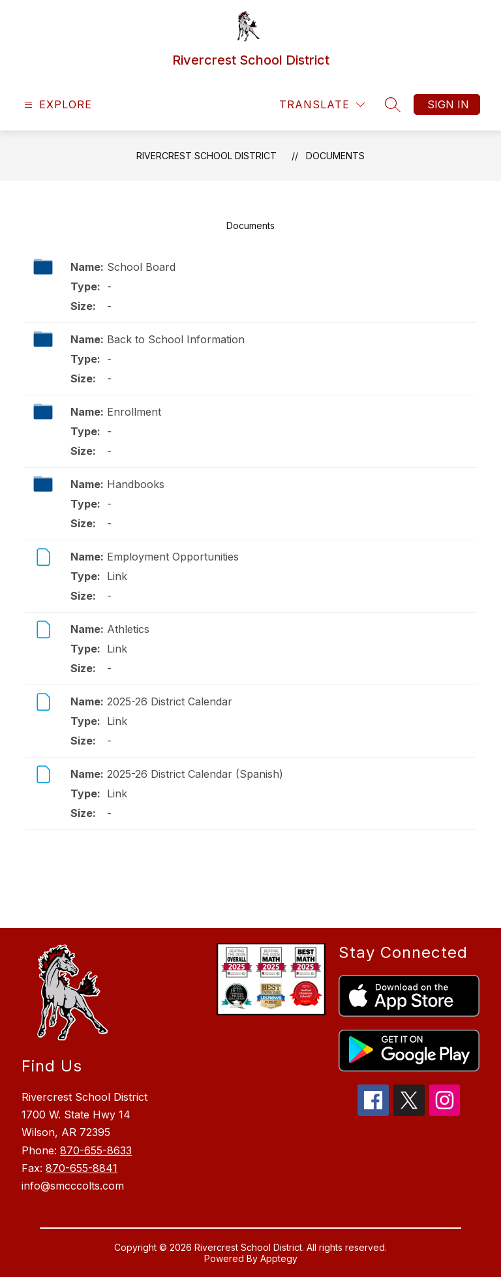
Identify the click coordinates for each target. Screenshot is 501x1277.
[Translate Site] (322, 105)
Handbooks (135, 484)
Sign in (448, 104)
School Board (141, 266)
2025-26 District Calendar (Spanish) (195, 773)
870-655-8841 (81, 1168)
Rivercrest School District (206, 155)
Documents (335, 155)
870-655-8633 (96, 1150)
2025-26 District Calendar (169, 701)
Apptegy (278, 1258)
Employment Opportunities (173, 556)
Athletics (128, 629)
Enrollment (134, 411)
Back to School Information (176, 339)
